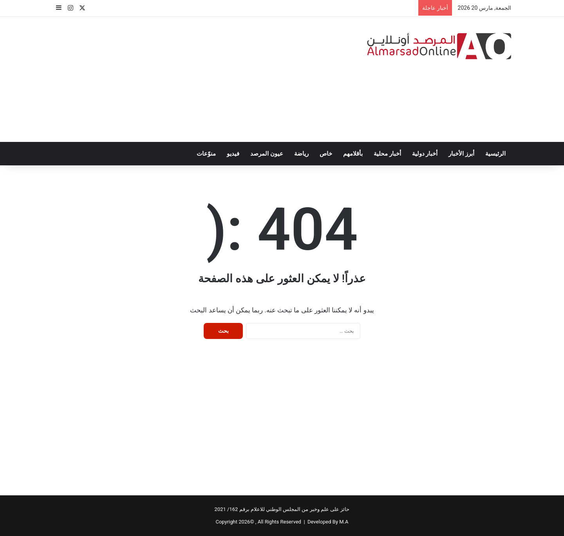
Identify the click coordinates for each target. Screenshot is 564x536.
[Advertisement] (203, 79)
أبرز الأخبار (461, 153)
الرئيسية (495, 153)
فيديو (233, 153)
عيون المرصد (266, 153)
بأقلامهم (353, 153)
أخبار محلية (387, 153)
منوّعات (206, 153)
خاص (326, 153)
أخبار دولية (425, 153)
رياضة (301, 153)
